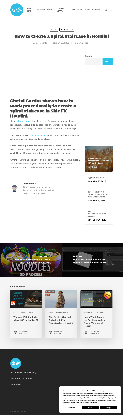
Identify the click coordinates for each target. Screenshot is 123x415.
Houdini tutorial (67, 30)
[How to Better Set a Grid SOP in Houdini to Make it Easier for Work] (92, 260)
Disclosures (15, 384)
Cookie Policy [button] (102, 400)
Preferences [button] (93, 402)
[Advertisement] (99, 105)
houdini (54, 30)
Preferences (71, 407)
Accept (108, 407)
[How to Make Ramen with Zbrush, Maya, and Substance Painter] (31, 260)
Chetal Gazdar (39, 135)
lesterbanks (41, 42)
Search (88, 56)
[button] (111, 10)
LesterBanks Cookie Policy (23, 372)
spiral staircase (23, 121)
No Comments (81, 42)
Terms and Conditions (21, 378)
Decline (90, 407)
